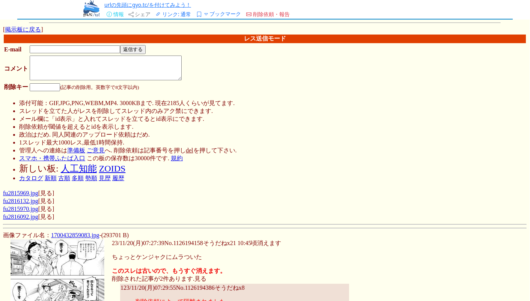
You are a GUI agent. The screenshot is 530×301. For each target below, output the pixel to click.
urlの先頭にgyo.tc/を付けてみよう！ (147, 4)
